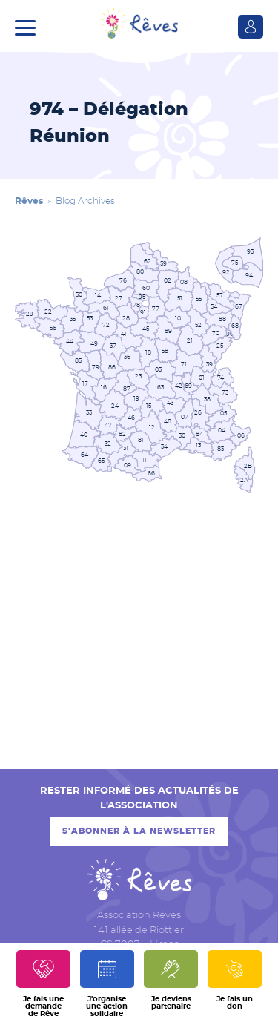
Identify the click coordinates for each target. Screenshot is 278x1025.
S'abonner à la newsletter (139, 831)
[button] (29, 26)
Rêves (29, 201)
